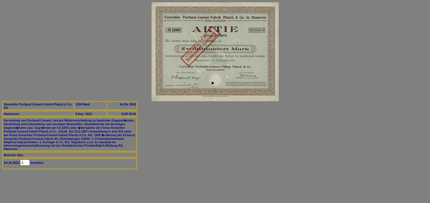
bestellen (36, 162)
